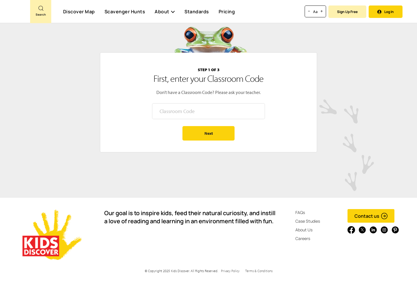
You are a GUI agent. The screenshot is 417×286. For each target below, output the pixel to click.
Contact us (371, 216)
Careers (302, 238)
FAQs (300, 212)
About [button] (165, 11)
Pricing (227, 11)
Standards (196, 11)
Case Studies (307, 221)
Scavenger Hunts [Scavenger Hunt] (124, 12)
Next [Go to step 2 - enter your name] (208, 133)
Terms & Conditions (258, 271)
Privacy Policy (230, 271)
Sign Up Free (347, 11)
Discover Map (79, 11)
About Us (303, 230)
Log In (385, 11)
